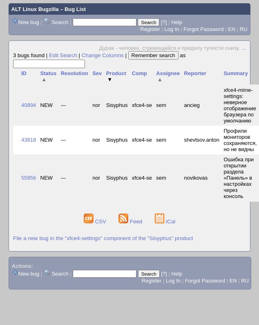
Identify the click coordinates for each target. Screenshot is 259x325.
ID (24, 73)
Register (150, 29)
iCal (165, 221)
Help (176, 22)
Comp (139, 73)
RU (244, 29)
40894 (28, 105)
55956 (28, 178)
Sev (97, 73)
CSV (96, 221)
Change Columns (103, 55)
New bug (28, 22)
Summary (235, 73)
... (243, 48)
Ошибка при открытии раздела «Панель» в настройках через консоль (238, 177)
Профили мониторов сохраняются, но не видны (240, 140)
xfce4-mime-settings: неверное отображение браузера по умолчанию (239, 105)
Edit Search (63, 55)
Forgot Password (203, 29)
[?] (164, 22)
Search (59, 22)
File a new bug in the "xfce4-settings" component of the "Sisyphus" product (103, 238)
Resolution (74, 73)
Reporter (195, 73)
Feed (131, 221)
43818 (28, 140)
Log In (171, 29)
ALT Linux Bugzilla (35, 9)
